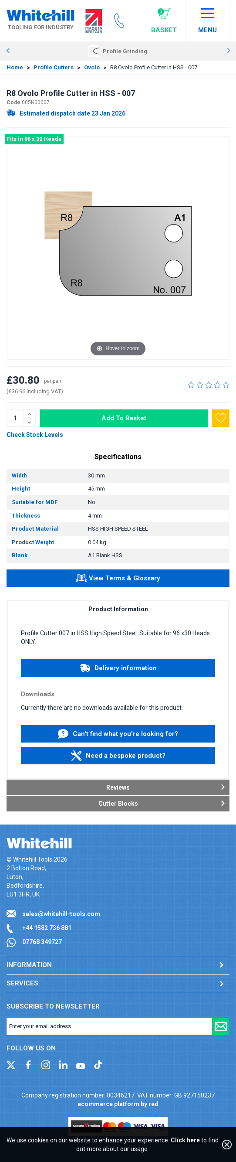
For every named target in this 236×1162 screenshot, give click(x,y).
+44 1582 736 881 (46, 927)
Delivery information (118, 668)
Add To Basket (123, 418)
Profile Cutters (54, 67)
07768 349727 (42, 941)
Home (15, 67)
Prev (7, 51)
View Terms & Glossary (118, 579)
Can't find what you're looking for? (118, 734)
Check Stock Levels (35, 434)
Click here (185, 1140)
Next (228, 51)
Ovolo (92, 67)
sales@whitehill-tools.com (61, 913)
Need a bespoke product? (118, 755)
